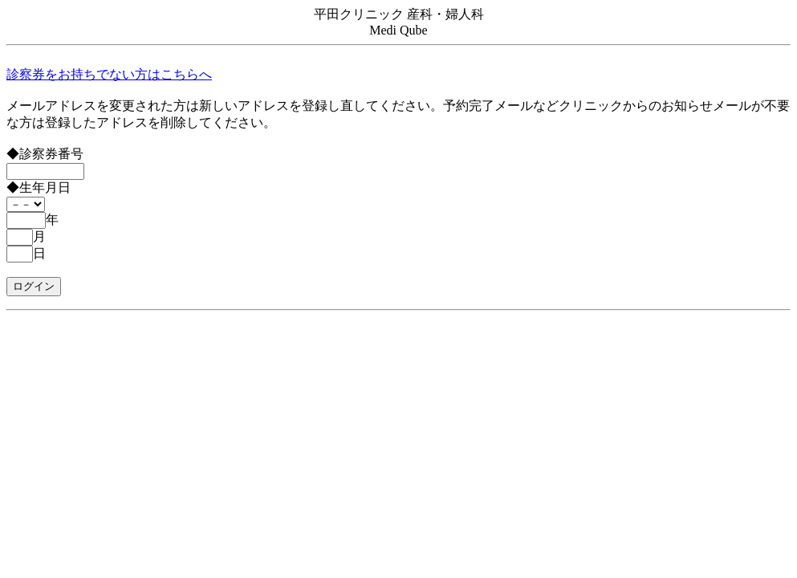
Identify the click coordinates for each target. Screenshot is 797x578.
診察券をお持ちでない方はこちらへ (109, 74)
